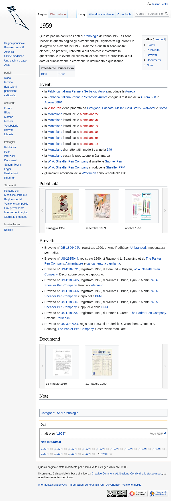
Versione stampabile (16, 203)
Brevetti (8, 129)
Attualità (9, 51)
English (8, 229)
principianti (10, 90)
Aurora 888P (53, 102)
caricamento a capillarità (103, 263)
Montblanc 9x (89, 138)
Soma (163, 108)
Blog (7, 112)
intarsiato (97, 285)
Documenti (10, 160)
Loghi (7, 169)
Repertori (9, 177)
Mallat (119, 108)
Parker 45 (63, 318)
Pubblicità (10, 147)
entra (165, 4)
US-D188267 (70, 302)
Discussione (58, 14)
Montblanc (55, 114)
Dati (43, 424)
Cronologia (125, 14)
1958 (44, 74)
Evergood (93, 108)
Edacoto (107, 108)
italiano (156, 4)
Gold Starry (133, 108)
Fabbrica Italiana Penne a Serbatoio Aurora (78, 91)
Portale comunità (14, 47)
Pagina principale (14, 43)
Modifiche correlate (15, 195)
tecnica (8, 82)
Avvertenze (113, 484)
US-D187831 (70, 269)
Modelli (8, 121)
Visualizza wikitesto (101, 14)
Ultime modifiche (14, 56)
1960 (61, 74)
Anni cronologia (67, 413)
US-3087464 (69, 324)
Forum (8, 108)
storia (7, 78)
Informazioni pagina (16, 212)
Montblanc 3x (89, 120)
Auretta (130, 91)
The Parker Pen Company (148, 313)
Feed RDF (156, 433)
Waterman (89, 173)
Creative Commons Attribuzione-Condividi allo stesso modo (127, 473)
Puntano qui (11, 190)
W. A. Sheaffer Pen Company (68, 161)
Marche (8, 117)
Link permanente (14, 208)
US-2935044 (69, 258)
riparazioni (10, 86)
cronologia (91, 36)
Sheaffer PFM (115, 167)
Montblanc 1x (89, 144)
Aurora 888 (148, 97)
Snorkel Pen (113, 161)
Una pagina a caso (15, 60)
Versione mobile (131, 484)
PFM (98, 296)
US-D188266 (70, 291)
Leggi (82, 14)
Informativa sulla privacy (52, 484)
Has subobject (51, 442)
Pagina (42, 14)
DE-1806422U (71, 247)
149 (109, 149)
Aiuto (7, 64)
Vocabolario (11, 125)
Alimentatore (74, 263)
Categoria (47, 413)
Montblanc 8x (89, 131)
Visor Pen (54, 108)
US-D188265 (70, 280)
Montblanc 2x (89, 114)
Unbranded (138, 247)
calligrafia (10, 95)
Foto (7, 151)
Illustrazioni (11, 173)
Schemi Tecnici (13, 164)
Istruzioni (9, 156)
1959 (60, 433)
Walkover (148, 108)
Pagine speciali (13, 199)
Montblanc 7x (89, 126)
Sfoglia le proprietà (15, 216)
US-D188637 (70, 313)
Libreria (8, 134)
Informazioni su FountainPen (87, 484)
